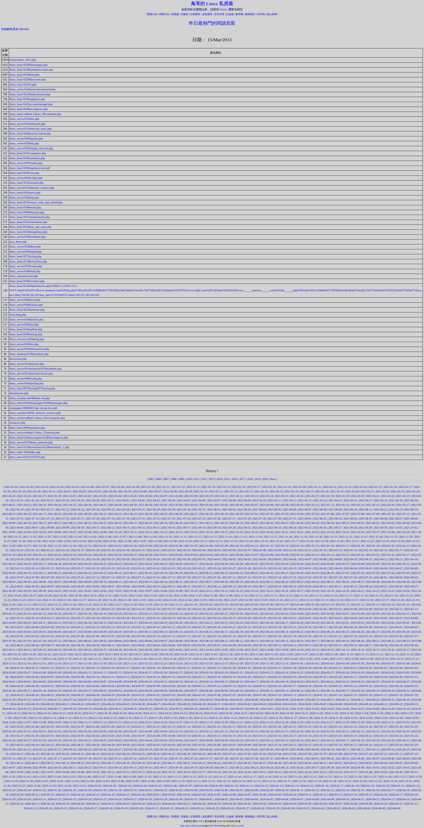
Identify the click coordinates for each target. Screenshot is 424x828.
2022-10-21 (357, 590)
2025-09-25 (281, 767)
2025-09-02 (350, 763)
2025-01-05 (47, 726)
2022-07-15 (137, 577)
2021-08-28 (296, 523)
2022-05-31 (289, 568)
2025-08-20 (153, 763)
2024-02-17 (175, 672)
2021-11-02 (44, 536)
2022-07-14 (122, 577)
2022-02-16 (380, 550)
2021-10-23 (311, 532)
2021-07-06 (327, 513)
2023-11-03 (240, 654)
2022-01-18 (357, 545)
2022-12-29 (145, 604)
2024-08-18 (16, 704)
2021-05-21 (47, 509)
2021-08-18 (145, 523)
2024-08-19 (31, 704)
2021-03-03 (99, 496)
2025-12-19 (314, 781)
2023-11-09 (331, 654)
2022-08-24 (311, 581)
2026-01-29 (99, 790)
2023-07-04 (62, 636)
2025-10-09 (77, 772)
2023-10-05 (221, 649)
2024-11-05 (376, 713)
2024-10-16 (74, 713)
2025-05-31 (175, 749)
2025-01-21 (289, 726)
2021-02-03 (94, 491)
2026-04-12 (372, 799)
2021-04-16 (350, 500)
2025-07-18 (69, 758)
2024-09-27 (205, 708)
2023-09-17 (365, 645)
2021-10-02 (410, 527)
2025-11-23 (340, 776)
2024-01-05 (357, 663)
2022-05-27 (229, 568)
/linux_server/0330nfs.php (24, 143)
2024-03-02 (387, 672)
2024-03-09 (77, 676)
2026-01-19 (367, 785)
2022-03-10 (296, 554)
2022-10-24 (402, 590)
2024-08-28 (168, 704)
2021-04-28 (114, 504)
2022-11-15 (315, 595)
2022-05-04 (296, 563)
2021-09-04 (402, 523)
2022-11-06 (180, 595)
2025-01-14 (183, 726)
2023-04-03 (335, 618)
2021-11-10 (165, 536)
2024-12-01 (350, 717)
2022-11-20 (391, 595)
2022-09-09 (138, 586)
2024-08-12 (342, 699)
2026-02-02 (160, 790)
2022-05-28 (244, 568)
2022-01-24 (31, 550)
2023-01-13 (372, 604)
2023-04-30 (327, 622)
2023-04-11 (39, 622)
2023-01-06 (266, 604)
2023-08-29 (77, 645)
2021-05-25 (107, 509)
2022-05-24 (183, 568)
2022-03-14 (357, 554)
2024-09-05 (289, 704)
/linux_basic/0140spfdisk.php (25, 329)
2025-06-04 (236, 749)
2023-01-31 (229, 609)
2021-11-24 (375, 536)
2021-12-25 (412, 541)
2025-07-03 (259, 753)
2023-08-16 (296, 640)
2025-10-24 (304, 772)
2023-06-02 (410, 627)
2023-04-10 (23, 622)
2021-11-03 (59, 536)
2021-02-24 (412, 491)
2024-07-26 (99, 699)
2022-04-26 (175, 563)
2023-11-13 (391, 654)
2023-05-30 (365, 627)
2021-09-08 (47, 527)
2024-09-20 (99, 708)
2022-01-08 (205, 545)
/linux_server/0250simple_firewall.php (31, 148)
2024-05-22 (365, 686)
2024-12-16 (160, 722)
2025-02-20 (327, 731)
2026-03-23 (69, 799)
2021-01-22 (329, 486)
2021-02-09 (185, 491)
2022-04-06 (289, 559)
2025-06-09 (312, 749)
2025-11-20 (294, 776)
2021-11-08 (134, 536)
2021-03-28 (62, 500)
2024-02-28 (342, 672)
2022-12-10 (275, 600)
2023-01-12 (357, 604)
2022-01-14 (296, 545)
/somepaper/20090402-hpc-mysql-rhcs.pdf (33, 408)
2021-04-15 (335, 500)
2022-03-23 (77, 559)
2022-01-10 (236, 545)
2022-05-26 (213, 568)
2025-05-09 (259, 744)
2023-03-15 (47, 618)
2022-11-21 (406, 595)
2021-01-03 (41, 486)
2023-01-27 (168, 609)
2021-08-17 (129, 523)
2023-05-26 (304, 627)
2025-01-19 (259, 726)
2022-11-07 (195, 595)
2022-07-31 (365, 577)
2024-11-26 (275, 717)
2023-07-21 (319, 636)
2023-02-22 (145, 613)
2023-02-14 (23, 613)
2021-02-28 (54, 496)
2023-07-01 (16, 636)
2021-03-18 (327, 496)
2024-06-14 (296, 690)
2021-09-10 (77, 527)
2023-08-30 (92, 645)
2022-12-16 (366, 600)
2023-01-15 (402, 604)
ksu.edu (240, 826)
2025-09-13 (99, 767)
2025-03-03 (77, 735)
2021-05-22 (62, 509)
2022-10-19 (327, 590)
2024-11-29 (320, 717)
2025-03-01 (47, 735)
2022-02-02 (168, 550)
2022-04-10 (350, 559)
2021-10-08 (84, 532)
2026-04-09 (327, 799)
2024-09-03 (259, 704)
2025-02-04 (84, 731)
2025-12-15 (253, 781)
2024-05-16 (274, 686)
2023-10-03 (190, 649)
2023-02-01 (244, 609)
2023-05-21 (228, 627)
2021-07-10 (387, 513)
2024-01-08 (402, 663)
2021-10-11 (130, 532)
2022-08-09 (84, 581)
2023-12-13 (8, 663)
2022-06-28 (296, 573)
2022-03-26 (122, 559)
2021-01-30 (33, 491)
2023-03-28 (244, 618)
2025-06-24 (122, 753)
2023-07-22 (335, 636)
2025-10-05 (16, 772)
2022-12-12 (306, 600)
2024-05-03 (77, 686)
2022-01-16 (327, 545)
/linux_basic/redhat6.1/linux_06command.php (35, 114)
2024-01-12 (46, 667)
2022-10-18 (311, 590)
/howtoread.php (18, 358)
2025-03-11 (198, 735)
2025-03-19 (319, 735)
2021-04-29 (130, 504)
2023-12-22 (145, 663)
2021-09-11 (92, 527)
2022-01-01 (99, 545)
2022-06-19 (160, 573)
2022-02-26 (114, 554)
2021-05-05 (221, 504)
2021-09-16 (168, 527)
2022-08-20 (251, 581)
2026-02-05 (205, 790)
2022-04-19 (69, 563)
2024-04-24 (357, 681)
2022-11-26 (64, 600)
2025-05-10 (274, 744)
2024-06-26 (62, 695)
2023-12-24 (175, 663)
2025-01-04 (31, 726)
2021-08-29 (311, 523)
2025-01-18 (244, 726)
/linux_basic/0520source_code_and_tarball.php (35, 202)
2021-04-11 (274, 500)
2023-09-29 (130, 649)
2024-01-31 (335, 667)
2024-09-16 (39, 708)
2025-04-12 (266, 740)
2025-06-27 (168, 753)
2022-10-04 (99, 590)
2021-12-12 (215, 541)
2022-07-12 (92, 577)
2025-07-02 (244, 753)
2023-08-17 (311, 640)
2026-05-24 (196, 808)
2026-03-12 (319, 794)
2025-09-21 (220, 767)
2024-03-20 (244, 676)
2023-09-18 (380, 645)
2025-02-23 (372, 731)
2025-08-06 (357, 758)
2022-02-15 (365, 550)
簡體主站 (164, 14)
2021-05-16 (387, 504)
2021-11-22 (345, 536)
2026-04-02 (221, 799)
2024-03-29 (380, 676)
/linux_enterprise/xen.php (23, 276)
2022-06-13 (69, 573)
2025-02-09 (160, 731)
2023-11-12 (376, 654)
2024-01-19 (153, 667)
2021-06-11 (365, 509)
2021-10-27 (372, 532)
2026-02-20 (16, 794)
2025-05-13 (319, 744)
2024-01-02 (311, 663)
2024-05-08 (153, 686)
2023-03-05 (312, 613)
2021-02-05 (124, 491)
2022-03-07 (251, 554)
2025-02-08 (145, 731)
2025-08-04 (327, 758)
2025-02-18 (296, 731)
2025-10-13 (137, 772)
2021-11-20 (315, 536)
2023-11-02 (225, 654)
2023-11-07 (301, 654)
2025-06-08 (296, 749)
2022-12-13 (321, 600)
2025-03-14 (244, 735)
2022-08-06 (39, 581)
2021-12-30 (69, 545)
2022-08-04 (8, 581)
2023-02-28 (236, 613)
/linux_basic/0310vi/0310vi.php (27, 457)
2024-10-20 (134, 713)
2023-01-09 (312, 604)
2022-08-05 (23, 581)
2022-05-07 (342, 563)
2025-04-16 (327, 740)
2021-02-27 (39, 496)
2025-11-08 (114, 776)
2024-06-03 (130, 690)
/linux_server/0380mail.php (24, 271)
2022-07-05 (402, 573)
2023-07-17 (259, 636)
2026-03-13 (335, 794)
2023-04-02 (319, 618)
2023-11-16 (19, 658)
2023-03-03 (281, 613)
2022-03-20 (31, 559)
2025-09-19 (190, 767)
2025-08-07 (372, 758)
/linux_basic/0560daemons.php (26, 212)
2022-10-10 (190, 590)
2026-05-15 (60, 808)
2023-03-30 (274, 618)
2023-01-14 (387, 604)
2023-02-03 (274, 609)
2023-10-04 (205, 649)
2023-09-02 (138, 645)
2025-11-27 (400, 776)
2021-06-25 (160, 513)
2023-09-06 (198, 645)
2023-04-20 (175, 622)
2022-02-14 (350, 550)
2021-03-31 (107, 500)
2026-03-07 (244, 794)
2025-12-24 (390, 781)
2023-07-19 (289, 636)
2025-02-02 (54, 731)
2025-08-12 (31, 763)
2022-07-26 (304, 577)
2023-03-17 (77, 618)
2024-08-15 (387, 699)
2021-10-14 (175, 532)
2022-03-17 (402, 554)
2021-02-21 (367, 491)
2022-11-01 (105, 595)
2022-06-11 (39, 573)
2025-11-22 (324, 776)
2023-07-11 (168, 636)
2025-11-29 (11, 781)
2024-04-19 (281, 681)
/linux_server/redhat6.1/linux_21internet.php (34, 432)
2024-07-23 (54, 699)
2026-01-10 (230, 785)
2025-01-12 (153, 726)
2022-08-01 (380, 577)
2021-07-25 (198, 518)
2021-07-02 (266, 513)
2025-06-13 (372, 749)
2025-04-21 (402, 740)
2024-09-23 (145, 708)
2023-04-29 (311, 622)
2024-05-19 (319, 686)
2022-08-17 (205, 581)
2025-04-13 (281, 740)
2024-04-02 (23, 681)
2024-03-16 (183, 676)
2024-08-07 (266, 699)
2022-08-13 (145, 581)
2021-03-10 (205, 496)
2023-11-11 (361, 654)
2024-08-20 (47, 704)
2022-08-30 (402, 581)
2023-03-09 (372, 613)
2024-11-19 (170, 717)
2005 (150, 479)
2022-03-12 (327, 554)
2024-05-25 (410, 686)
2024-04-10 (145, 681)
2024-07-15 (350, 695)
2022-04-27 (190, 563)
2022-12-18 (397, 600)
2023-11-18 (49, 658)
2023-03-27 (229, 618)
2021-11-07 (119, 536)
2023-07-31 (54, 640)
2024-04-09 (130, 681)
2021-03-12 (236, 496)
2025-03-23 (380, 735)
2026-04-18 (47, 803)
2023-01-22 (92, 609)
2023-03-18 (92, 618)
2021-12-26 (8, 545)
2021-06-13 (395, 509)
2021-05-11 (312, 504)
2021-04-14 (319, 500)
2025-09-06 (410, 763)
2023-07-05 (77, 636)
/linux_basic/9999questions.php (27, 427)
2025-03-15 (259, 735)
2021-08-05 (365, 518)
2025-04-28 (92, 744)
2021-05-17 (402, 504)
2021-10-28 (387, 532)
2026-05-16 (75, 808)
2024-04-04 (54, 681)
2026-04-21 (92, 803)
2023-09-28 (114, 649)
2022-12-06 (215, 600)
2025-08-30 (304, 763)
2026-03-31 (190, 799)
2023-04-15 (99, 622)
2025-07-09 (350, 753)
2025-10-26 (335, 772)
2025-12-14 (238, 781)
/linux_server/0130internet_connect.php (31, 187)
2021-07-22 (153, 518)
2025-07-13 (410, 753)
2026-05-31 (303, 808)
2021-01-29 (18, 491)
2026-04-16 (16, 803)
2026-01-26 (54, 790)
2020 (265, 479)
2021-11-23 (360, 536)
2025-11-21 (309, 776)
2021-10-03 (8, 532)
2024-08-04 (221, 699)
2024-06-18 (357, 690)
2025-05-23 (54, 749)
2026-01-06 (170, 785)
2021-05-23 (77, 509)
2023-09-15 (335, 645)
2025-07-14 (8, 758)
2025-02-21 (342, 731)
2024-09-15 (23, 708)
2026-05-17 (90, 808)
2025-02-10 (175, 731)
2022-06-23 (220, 573)
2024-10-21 (149, 713)
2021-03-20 (357, 496)
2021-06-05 (274, 509)
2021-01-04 (56, 486)
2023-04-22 (205, 622)
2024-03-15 (168, 676)
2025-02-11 (190, 731)
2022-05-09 (372, 563)
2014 (219, 479)
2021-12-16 (276, 541)
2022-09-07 (107, 586)
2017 (242, 479)
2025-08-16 (92, 763)
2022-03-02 (175, 554)
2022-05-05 (312, 563)
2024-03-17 (198, 676)
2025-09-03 (365, 763)
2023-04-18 (145, 622)
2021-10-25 (342, 532)
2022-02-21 (39, 554)
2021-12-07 (139, 541)
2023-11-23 (124, 658)
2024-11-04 (361, 713)
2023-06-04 (23, 631)
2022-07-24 (274, 577)
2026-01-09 (215, 785)
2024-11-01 (316, 713)
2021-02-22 (382, 491)
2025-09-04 (380, 763)
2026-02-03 (175, 790)
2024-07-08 (244, 695)
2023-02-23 (160, 613)
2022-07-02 (357, 573)
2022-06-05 (365, 568)
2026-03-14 (350, 794)
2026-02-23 (62, 794)
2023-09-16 (350, 645)
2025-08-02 (296, 758)
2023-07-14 (213, 636)
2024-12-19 (205, 722)
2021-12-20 (336, 541)
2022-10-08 (160, 590)
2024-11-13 (79, 717)
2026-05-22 (166, 808)
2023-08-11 (221, 640)
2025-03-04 (92, 735)
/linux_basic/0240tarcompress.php (28, 109)
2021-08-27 (281, 523)
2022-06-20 (175, 573)
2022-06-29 (311, 573)
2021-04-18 (380, 500)
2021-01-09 (132, 486)
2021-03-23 (402, 496)
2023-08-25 (16, 645)
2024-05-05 (107, 686)
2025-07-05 (289, 753)
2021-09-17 (183, 527)
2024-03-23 (289, 676)
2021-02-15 (276, 491)
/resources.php (17, 422)
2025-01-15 (198, 726)
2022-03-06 (236, 554)
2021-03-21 (372, 496)
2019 (257, 479)
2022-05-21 (138, 568)
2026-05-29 (272, 808)
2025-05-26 (99, 749)
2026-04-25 (153, 803)
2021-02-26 (23, 496)
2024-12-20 (220, 722)
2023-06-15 (190, 631)
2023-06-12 (145, 631)
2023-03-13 (16, 618)
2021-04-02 (138, 500)
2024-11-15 (109, 717)
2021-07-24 (183, 518)
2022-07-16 (153, 577)
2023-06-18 (236, 631)
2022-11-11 (255, 595)
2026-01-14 (291, 785)
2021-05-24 (92, 509)
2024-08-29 (183, 704)
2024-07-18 (395, 695)
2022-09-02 (31, 586)
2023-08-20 (357, 640)
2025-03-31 (84, 740)
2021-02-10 (200, 491)
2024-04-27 (402, 681)
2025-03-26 (8, 740)
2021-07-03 (281, 513)
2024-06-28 (92, 695)
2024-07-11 (289, 695)
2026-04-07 (296, 799)
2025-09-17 (160, 767)
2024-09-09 (350, 704)
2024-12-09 (54, 722)
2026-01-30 (114, 790)
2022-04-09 (335, 559)
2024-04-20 (296, 681)
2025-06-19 (47, 753)
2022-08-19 (236, 581)
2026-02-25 (92, 794)
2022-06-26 (266, 573)
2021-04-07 (213, 500)
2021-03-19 (342, 496)
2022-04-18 (54, 563)
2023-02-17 (69, 613)
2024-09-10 (365, 704)
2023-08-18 (327, 640)
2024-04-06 (84, 681)
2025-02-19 (311, 731)
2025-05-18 (395, 744)
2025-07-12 (395, 753)
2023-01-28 (183, 609)
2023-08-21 (372, 640)
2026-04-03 (236, 799)
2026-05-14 (45, 808)
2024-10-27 (240, 713)
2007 (166, 479)
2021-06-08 (319, 509)
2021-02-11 (215, 491)
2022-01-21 (402, 545)
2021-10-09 (99, 532)
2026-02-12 (311, 790)
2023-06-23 (311, 631)
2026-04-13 (387, 799)
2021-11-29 (33, 541)
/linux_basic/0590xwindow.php (27, 281)
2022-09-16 (244, 586)
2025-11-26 (385, 776)
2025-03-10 (183, 735)
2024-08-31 (213, 704)
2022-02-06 (229, 550)
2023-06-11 (130, 631)
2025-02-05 (99, 731)
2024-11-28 (305, 717)
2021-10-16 (205, 532)
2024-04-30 (31, 686)
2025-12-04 (86, 781)
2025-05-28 (130, 749)
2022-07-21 (228, 577)
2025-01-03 (16, 726)
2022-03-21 (47, 559)
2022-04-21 (99, 563)
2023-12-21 (130, 663)
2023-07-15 (228, 636)
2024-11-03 (346, 713)
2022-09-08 (122, 586)
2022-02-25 (99, 554)
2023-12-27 (220, 663)
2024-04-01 (8, 681)
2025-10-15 (168, 772)
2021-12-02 (64, 541)
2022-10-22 (372, 590)
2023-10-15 (372, 649)
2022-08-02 (395, 577)
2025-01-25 (350, 726)
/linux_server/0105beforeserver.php (29, 349)
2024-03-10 (92, 676)
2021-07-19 (107, 518)
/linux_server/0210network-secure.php (31, 373)
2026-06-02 (333, 808)
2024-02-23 (266, 672)
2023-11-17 (34, 658)
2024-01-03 (327, 663)
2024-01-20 (168, 667)
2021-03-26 (31, 500)
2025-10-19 (228, 772)
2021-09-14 (137, 527)
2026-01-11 (245, 785)
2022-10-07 (145, 590)
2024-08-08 (281, 699)
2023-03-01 (251, 613)
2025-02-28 (31, 735)
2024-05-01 (47, 686)
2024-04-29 (16, 686)
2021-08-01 (304, 518)
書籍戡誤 (250, 14)
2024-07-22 (39, 699)
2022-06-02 (319, 568)
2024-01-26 (259, 667)
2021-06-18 (54, 513)
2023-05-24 (274, 627)
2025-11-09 (129, 776)
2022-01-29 (107, 550)
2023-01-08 (296, 604)
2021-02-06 (139, 491)
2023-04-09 (8, 622)
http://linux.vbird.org (189, 826)
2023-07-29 (23, 640)
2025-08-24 (213, 763)
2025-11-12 (174, 776)
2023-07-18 (274, 636)
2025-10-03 (402, 767)
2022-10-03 (84, 590)
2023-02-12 (410, 609)
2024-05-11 (198, 686)
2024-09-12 (395, 704)
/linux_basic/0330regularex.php (27, 99)
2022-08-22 (281, 581)
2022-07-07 (16, 577)
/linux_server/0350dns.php (24, 118)
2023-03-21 (138, 618)
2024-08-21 (62, 704)
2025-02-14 (236, 731)
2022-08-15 (175, 581)
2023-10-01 (160, 649)
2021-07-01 (251, 513)
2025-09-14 (114, 767)
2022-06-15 (99, 573)
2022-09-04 (62, 586)
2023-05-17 (168, 627)
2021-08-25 (251, 523)
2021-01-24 (359, 486)
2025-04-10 (236, 740)
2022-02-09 (274, 550)
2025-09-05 (395, 763)
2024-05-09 (168, 686)
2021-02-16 (291, 491)
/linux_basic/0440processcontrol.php (30, 133)
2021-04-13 (304, 500)
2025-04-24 (31, 744)
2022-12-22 (39, 604)
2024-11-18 (155, 717)
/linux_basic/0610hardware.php (27, 309)
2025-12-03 (71, 781)
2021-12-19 (321, 541)
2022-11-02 (120, 595)
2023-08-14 (266, 640)
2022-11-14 (300, 595)
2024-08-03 (205, 699)
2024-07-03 (168, 695)
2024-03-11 (107, 676)
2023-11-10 (346, 654)
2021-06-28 (205, 513)
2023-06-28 (387, 631)
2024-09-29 (236, 708)
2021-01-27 (405, 486)
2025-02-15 (251, 731)
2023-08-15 (281, 640)
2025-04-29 (107, 744)
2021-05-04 (205, 504)
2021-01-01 (11, 486)
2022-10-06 (130, 590)
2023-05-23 (259, 627)
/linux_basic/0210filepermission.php (29, 94)
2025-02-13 (220, 731)
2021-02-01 (64, 491)
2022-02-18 (410, 550)
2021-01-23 (344, 486)
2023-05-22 (244, 627)
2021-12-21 (351, 541)
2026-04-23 (122, 803)
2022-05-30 (274, 568)
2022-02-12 (319, 550)
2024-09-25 (175, 708)
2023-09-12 (289, 645)
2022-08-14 (160, 581)
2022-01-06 (175, 545)
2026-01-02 (109, 785)
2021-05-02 (175, 504)
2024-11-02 (331, 713)
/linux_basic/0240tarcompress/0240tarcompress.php (38, 437)
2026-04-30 (229, 803)
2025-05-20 (8, 749)
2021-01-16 (238, 486)
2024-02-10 (69, 672)
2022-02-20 (23, 554)
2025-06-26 (153, 753)
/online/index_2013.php (22, 59)
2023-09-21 (8, 649)
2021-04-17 (365, 500)
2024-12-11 (84, 722)
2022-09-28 (8, 590)
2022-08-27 (357, 581)
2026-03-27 (130, 799)
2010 (189, 479)
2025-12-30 (64, 785)
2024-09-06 (304, 704)
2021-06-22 (114, 513)
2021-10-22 (296, 532)
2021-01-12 (177, 486)
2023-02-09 (365, 609)
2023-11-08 (316, 654)
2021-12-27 (23, 545)
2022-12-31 (175, 604)
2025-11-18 (264, 776)
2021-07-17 (77, 518)
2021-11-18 (285, 536)
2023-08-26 (31, 645)
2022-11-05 (165, 595)
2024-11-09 (19, 717)
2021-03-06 (145, 496)
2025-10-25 (319, 772)
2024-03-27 (350, 676)
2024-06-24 (31, 695)
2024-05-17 (289, 686)
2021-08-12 (54, 523)
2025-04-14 (296, 740)
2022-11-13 (285, 595)
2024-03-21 (259, 676)
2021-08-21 (190, 523)
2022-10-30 (74, 595)
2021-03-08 (175, 496)
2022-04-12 (380, 559)
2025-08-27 (259, 763)
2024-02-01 (350, 667)
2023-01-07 (281, 604)
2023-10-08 (266, 649)
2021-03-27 (47, 500)
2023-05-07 (16, 627)
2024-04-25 (372, 681)
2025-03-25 (410, 735)
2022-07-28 (319, 577)
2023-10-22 (59, 654)
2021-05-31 (198, 509)
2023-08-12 (236, 640)
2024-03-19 (228, 676)
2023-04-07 (395, 618)
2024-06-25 (47, 695)
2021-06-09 (335, 509)
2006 (158, 479)
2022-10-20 (342, 590)
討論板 (230, 14)
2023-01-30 (213, 609)
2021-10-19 (251, 532)
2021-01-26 (390, 486)
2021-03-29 (77, 500)
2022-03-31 (198, 559)
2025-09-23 (251, 767)
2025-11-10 (144, 776)
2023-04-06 (380, 618)
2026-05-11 (395, 803)
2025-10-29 (380, 772)
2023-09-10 (259, 645)
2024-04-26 (387, 681)
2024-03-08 (62, 676)
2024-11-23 (230, 717)
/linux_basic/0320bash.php (24, 74)
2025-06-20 (62, 753)
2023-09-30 (145, 649)
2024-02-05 (410, 667)
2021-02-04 (109, 491)
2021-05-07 (251, 504)
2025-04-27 (77, 744)
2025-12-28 (33, 785)
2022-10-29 (59, 595)
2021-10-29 (402, 532)
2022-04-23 (130, 563)
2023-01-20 (62, 609)
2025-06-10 (327, 749)
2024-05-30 (69, 690)
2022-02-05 (213, 550)
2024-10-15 (58, 713)
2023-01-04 (236, 604)
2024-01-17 (122, 667)
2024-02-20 (220, 672)
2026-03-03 (183, 794)
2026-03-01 (153, 794)
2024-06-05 (160, 690)
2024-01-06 (372, 663)
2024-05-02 (62, 686)
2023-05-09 (47, 627)
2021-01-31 (49, 491)
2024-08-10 (312, 699)
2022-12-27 (114, 604)
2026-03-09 (274, 794)
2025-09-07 (8, 767)
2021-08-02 (319, 518)
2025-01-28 (395, 726)
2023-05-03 (372, 622)
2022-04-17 (39, 563)
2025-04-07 (190, 740)
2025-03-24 (395, 735)
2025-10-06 (31, 772)
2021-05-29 (168, 509)
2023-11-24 (139, 658)
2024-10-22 (165, 713)
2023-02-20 (114, 613)
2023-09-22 (23, 649)
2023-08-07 (160, 640)
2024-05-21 (350, 686)
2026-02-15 (357, 790)
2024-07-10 (274, 695)
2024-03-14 (153, 676)
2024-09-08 (335, 704)
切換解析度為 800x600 (15, 29)
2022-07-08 (31, 577)
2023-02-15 (39, 613)
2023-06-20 (266, 631)
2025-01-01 (402, 722)
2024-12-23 (266, 722)
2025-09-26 (296, 767)
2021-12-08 (155, 541)
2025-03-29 (54, 740)
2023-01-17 (16, 609)
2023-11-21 (94, 658)
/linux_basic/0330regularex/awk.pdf (29, 168)
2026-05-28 (257, 808)
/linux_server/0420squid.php (25, 251)
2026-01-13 (276, 785)
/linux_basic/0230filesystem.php (27, 79)
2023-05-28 (335, 627)
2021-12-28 (39, 545)
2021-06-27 (190, 513)
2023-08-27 (47, 645)
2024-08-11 (327, 699)
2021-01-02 (26, 486)
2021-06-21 (99, 513)
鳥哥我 (261, 14)
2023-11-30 (230, 658)
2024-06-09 (221, 690)
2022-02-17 (395, 550)
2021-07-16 (62, 518)
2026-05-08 (350, 803)
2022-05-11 (403, 563)
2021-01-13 (193, 486)
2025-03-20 (335, 735)
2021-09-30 (380, 527)
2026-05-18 (105, 808)
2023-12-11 (396, 658)
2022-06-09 (8, 573)
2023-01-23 (107, 609)
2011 (196, 479)
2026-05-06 (319, 803)
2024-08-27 (153, 704)
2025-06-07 (281, 749)
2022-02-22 (54, 554)
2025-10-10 (92, 772)
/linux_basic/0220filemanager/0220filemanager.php (38, 403)
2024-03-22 (274, 676)
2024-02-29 (357, 672)
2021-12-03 (79, 541)
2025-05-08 (244, 744)
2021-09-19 (213, 527)
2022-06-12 (54, 573)
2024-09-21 (114, 708)
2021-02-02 (79, 491)
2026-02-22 (47, 794)
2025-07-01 (229, 753)
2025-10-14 (153, 772)
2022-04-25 (160, 563)
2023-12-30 (266, 663)
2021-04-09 (244, 500)
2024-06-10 (236, 690)
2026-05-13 (30, 808)
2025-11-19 (279, 776)
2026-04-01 (205, 799)
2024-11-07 (406, 713)
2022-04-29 (221, 563)
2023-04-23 (220, 622)
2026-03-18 (410, 794)
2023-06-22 (296, 631)
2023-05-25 (289, 627)
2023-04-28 (296, 622)
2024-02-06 (8, 672)
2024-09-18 (69, 708)
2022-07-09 (47, 577)
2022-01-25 (47, 550)
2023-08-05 (130, 640)
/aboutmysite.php (19, 393)
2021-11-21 (330, 536)
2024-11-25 (260, 717)
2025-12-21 (344, 781)
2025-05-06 (213, 744)
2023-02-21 (130, 613)
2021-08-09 (8, 523)
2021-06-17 (39, 513)
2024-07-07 (229, 695)
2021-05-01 (160, 504)
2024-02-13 (114, 672)
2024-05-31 (84, 690)
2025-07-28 (220, 758)
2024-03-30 (395, 676)
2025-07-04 (274, 753)
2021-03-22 (387, 496)
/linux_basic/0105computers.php (27, 153)
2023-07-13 (198, 636)
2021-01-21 (314, 486)
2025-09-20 (205, 767)
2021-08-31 (342, 523)
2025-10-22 (274, 772)
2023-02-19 (99, 613)
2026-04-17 (31, 803)
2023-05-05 (402, 622)
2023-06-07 (69, 631)
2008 (173, 479)
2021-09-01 (357, 523)
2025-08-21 (168, 763)
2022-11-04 (150, 595)
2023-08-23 (402, 640)
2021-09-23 (274, 527)
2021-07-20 (122, 518)
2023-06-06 (54, 631)
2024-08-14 (372, 699)
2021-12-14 (245, 541)
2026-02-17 (387, 790)
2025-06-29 (198, 753)
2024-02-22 (251, 672)
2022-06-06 (380, 568)
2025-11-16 (234, 776)
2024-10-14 (43, 713)
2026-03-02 (168, 794)
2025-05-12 (304, 744)
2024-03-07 (47, 676)
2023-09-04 (168, 645)
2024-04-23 (342, 681)
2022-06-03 (335, 568)
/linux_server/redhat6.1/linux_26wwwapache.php (37, 417)
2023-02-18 (84, 613)
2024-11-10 (34, 717)
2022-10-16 (281, 590)
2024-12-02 (366, 717)
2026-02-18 (402, 790)
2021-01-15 (223, 486)
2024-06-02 (114, 690)
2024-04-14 (205, 681)
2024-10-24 (195, 713)
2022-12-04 (184, 600)
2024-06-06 (175, 690)
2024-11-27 (290, 717)
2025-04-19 (372, 740)
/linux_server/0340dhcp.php (25, 246)
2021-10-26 (357, 532)
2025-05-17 (380, 744)
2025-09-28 (327, 767)
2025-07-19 (84, 758)
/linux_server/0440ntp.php (24, 197)
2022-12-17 (381, 600)
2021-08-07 (395, 518)
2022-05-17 (77, 568)
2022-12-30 (160, 604)
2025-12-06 (117, 781)
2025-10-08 (62, 772)
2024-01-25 (244, 667)
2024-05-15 (259, 686)
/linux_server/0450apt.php (24, 324)
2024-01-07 (387, 663)
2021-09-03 (387, 523)
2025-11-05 (69, 776)
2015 (227, 479)
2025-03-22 (365, 735)
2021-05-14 (357, 504)
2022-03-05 (221, 554)
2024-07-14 (335, 695)
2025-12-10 (177, 781)
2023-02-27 (221, 613)
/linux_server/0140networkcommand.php (32, 89)
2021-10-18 (236, 532)
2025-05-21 (23, 749)
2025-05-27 (114, 749)
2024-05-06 (122, 686)
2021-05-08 (266, 504)
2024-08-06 (251, 699)
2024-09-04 (274, 704)
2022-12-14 (336, 600)
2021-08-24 (236, 523)
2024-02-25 (296, 672)
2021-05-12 (327, 504)
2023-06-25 (342, 631)
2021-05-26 (122, 509)
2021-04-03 (153, 500)
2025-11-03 (38, 776)
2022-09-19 (289, 586)
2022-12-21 (23, 604)
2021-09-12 (107, 527)
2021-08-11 (39, 523)
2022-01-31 (138, 550)
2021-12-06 (124, 541)
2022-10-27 (29, 595)
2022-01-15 (311, 545)
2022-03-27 (138, 559)
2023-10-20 (28, 654)
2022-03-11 (312, 554)
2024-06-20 (387, 690)
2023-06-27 (372, 631)
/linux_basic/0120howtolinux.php (28, 261)
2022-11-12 (270, 595)
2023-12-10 (381, 658)
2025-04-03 (130, 740)
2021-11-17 (270, 536)
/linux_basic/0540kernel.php (25, 207)
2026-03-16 (380, 794)
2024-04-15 (220, 681)
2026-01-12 (261, 785)
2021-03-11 (221, 496)
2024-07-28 (130, 699)
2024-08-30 (198, 704)
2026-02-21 (31, 794)
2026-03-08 (259, 794)
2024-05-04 (92, 686)
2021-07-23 (168, 518)
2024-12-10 (69, 722)
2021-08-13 (69, 523)
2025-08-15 (77, 763)
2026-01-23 (8, 790)
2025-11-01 (8, 776)
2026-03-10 (289, 794)
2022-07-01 (342, 573)
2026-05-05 (304, 803)
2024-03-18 (213, 676)
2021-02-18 (321, 491)
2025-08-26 (244, 763)
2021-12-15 (261, 541)
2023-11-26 (169, 658)
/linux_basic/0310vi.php (22, 84)
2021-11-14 (225, 536)
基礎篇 (175, 14)
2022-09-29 (23, 590)
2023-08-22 (387, 640)
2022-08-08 (69, 581)
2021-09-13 (122, 527)
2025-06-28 (183, 753)
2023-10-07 (251, 649)
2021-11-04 (74, 536)
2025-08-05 (342, 758)
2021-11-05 (89, 536)
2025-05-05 (198, 744)
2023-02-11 (395, 609)
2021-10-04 (23, 532)
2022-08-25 (327, 581)
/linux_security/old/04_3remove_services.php (35, 412)
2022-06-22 (205, 573)
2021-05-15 (372, 504)
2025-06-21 (77, 753)
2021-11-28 (18, 541)
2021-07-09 (372, 513)
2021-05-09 (281, 504)
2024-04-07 (99, 681)
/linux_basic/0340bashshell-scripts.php (31, 69)
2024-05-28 (39, 690)
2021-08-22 (205, 523)
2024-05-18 (304, 686)
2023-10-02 (175, 649)
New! (273, 479)
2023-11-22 (109, 658)
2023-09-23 (39, 649)
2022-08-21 (266, 581)
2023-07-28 (8, 640)
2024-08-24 (107, 704)
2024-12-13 (114, 722)
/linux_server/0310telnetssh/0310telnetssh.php (35, 368)
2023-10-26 (119, 654)
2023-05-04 (387, 622)
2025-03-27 (23, 740)
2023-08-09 (190, 640)
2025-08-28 (274, 763)
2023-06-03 (8, 631)
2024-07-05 (198, 695)
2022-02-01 (153, 550)
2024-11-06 (391, 713)
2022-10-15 (266, 590)
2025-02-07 (130, 731)
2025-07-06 (304, 753)
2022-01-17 (342, 545)
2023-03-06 (327, 613)
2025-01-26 (365, 726)
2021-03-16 (296, 496)
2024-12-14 (129, 722)
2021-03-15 (281, 496)
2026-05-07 (335, 803)
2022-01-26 (62, 550)
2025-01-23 (319, 726)
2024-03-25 (319, 676)
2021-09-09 (62, 527)
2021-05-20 (31, 509)
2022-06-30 (327, 573)
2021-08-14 (84, 523)
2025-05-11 (289, 744)
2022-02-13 (335, 550)
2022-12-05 (200, 600)
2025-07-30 (251, 758)
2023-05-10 (62, 627)
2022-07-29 (335, 577)
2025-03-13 (228, 735)
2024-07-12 (304, 695)
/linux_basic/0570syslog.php (25, 256)
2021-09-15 (153, 527)
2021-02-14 (261, 491)
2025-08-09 (402, 758)
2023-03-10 (387, 613)
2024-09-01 (229, 704)
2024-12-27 (327, 722)
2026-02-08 (251, 790)
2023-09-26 (84, 649)
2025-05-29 (145, 749)
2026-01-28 (84, 790)
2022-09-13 (198, 586)
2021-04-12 (289, 500)
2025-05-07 (229, 744)
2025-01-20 (274, 726)
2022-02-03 (183, 550)
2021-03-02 (84, 496)
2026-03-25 (99, 799)
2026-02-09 (266, 790)
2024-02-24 (281, 672)
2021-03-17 (311, 496)
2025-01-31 (23, 731)
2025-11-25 (370, 776)
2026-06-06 (393, 808)
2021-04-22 (23, 504)
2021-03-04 (114, 496)
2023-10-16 (387, 649)
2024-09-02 (244, 704)
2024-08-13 (357, 699)
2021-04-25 (69, 504)
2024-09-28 (220, 708)
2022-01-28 (92, 550)
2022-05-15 (47, 568)
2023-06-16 (205, 631)
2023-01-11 (342, 604)
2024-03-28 (365, 676)
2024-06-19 (372, 690)
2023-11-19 (64, 658)
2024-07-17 (380, 695)
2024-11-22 (215, 717)
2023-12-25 (190, 663)
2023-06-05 (39, 631)
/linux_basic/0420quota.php (24, 192)
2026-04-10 (342, 799)
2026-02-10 (281, 790)
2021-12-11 (200, 541)
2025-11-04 (54, 776)
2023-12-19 (99, 663)
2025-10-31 (410, 772)
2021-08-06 (380, 518)
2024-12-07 (23, 722)
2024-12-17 (175, 722)
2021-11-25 (390, 536)
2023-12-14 (23, 663)
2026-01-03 (124, 785)
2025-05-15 (350, 744)
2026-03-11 (304, 794)
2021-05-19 (16, 509)
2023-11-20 (79, 658)
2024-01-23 (213, 667)
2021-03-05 (130, 496)
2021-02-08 (170, 491)
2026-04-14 (402, 799)
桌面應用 (207, 14)
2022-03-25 (107, 559)
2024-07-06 (213, 695)
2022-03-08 (266, 554)
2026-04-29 (213, 803)
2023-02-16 (54, 613)
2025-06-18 (31, 753)
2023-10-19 (13, 654)
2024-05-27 (23, 690)
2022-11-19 (376, 595)
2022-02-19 (8, 554)
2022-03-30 (183, 559)
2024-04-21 (311, 681)
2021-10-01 (395, 527)
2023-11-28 (200, 658)
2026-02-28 (138, 794)
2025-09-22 (236, 767)
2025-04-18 (357, 740)
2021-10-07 (69, 532)
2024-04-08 (114, 681)
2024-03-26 (335, 676)
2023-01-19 (47, 609)
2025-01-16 (213, 726)
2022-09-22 (335, 586)
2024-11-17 (140, 717)
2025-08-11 (16, 763)
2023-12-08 (351, 658)
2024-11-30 (335, 717)
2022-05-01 (251, 563)
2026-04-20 (77, 803)
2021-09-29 (365, 527)
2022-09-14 (213, 586)
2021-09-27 (335, 527)
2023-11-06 (286, 654)
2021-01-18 (268, 486)
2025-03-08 (153, 735)
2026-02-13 (327, 790)
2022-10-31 (90, 595)
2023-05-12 (92, 627)
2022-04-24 (145, 563)
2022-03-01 (160, 554)
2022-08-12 (129, 581)
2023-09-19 (395, 645)
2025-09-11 (69, 767)
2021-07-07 (342, 513)
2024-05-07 (138, 686)
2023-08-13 (251, 640)
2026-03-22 (54, 799)
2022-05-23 (168, 568)
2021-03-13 (251, 496)
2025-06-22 (92, 753)
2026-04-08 (312, 799)
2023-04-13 (69, 622)
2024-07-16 (365, 695)
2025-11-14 (204, 776)
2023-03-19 (107, 618)
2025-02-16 (266, 731)
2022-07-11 (77, 577)
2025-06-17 (16, 753)
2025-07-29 (236, 758)
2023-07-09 (138, 636)
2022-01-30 (122, 550)
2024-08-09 (296, 699)
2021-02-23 (397, 491)
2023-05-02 (357, 622)
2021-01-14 (208, 486)
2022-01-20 (387, 545)
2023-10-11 (312, 649)
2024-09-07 (319, 704)
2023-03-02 (266, 613)
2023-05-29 (350, 627)
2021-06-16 (23, 513)
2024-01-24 (228, 667)
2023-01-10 (327, 604)
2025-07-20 (99, 758)
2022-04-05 (274, 559)
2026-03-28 (145, 799)
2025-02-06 (114, 731)
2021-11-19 (300, 536)
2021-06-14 (410, 509)
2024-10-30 (286, 713)
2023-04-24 (236, 622)
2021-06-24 (145, 513)
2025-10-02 (387, 767)
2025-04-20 (387, 740)
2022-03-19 (16, 559)
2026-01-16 (321, 785)
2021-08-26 (266, 523)
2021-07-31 (289, 518)
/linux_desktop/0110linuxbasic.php (29, 354)
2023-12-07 (336, 658)
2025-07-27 (205, 758)
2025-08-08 (387, 758)
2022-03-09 (281, 554)
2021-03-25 (16, 500)
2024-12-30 (372, 722)
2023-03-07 (342, 613)
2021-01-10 (147, 486)
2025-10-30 (395, 772)
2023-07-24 (365, 636)
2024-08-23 (92, 704)
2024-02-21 (236, 672)
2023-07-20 (304, 636)
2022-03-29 (168, 559)
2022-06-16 (114, 573)
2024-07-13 (319, 695)
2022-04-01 (213, 559)
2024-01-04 (342, 663)
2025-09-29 (342, 767)
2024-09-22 (130, 708)
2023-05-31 (380, 627)
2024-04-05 (69, 681)
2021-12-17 (291, 541)
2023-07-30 (39, 640)
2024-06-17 (342, 690)
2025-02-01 (39, 731)
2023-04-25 (251, 622)
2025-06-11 (342, 749)
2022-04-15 (8, 563)
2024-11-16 (124, 717)
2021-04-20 (410, 500)
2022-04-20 (84, 563)
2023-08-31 (107, 645)
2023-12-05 (305, 658)
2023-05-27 (319, 627)
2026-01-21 (397, 785)
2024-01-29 (304, 667)
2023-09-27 (99, 649)
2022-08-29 (387, 581)
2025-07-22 (130, 758)
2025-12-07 (132, 781)
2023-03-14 (31, 618)
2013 (211, 479)
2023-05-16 (153, 627)
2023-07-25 (380, 636)
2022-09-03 (47, 586)
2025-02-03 (69, 731)
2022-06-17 (129, 573)
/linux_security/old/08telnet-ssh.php (29, 398)
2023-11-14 (406, 654)
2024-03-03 (402, 672)
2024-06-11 (251, 690)
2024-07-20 (8, 699)
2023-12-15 (39, 663)
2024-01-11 (31, 667)
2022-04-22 (114, 563)
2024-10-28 (255, 713)
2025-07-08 (335, 753)
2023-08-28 (62, 645)
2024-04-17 (251, 681)
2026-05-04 (289, 803)
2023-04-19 (160, 622)
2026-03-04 (198, 794)
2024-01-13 (62, 667)
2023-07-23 (350, 636)
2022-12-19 (412, 600)
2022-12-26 (99, 604)
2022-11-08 (210, 595)
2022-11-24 (33, 600)
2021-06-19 (69, 513)
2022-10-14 (251, 590)
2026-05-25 (212, 808)
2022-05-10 (387, 563)
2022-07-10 (62, 577)
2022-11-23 (18, 600)
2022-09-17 (259, 586)
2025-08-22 (183, 763)
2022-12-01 (139, 600)
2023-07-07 (107, 636)
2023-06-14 (175, 631)
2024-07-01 (138, 695)
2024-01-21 (183, 667)
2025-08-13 (46, 763)
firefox (223, 9)
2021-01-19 (284, 486)
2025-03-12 (213, 735)
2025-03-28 (39, 740)
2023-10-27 (135, 654)
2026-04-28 (198, 803)
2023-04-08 (410, 618)
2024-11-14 (94, 717)
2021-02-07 (155, 491)
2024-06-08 (205, 690)
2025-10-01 (372, 767)
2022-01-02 (114, 545)
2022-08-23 (296, 581)
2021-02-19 (336, 491)
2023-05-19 (198, 627)
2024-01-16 (107, 667)
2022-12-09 (260, 600)
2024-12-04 (396, 717)
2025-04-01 (99, 740)
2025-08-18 (122, 763)
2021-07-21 (138, 518)
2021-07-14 (31, 518)
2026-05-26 (227, 808)
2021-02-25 (8, 496)
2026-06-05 (378, 808)
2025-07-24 (160, 758)
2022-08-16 (190, 581)
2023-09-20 (410, 645)
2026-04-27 (183, 803)
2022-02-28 (145, 554)
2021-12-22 (367, 541)
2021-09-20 (228, 527)
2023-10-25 (104, 654)
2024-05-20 (335, 686)
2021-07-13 (16, 518)
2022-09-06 (92, 586)
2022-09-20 (304, 586)
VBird (216, 826)
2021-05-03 (190, 504)
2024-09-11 (380, 704)
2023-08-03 (99, 640)
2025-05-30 (160, 749)
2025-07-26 (190, 758)
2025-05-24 (69, 749)
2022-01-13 (281, 545)
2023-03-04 (296, 613)
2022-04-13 (395, 559)
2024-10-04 (311, 708)
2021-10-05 (39, 532)
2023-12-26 (205, 663)
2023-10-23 (74, 654)
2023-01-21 (77, 609)
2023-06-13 (160, 631)
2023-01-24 (122, 609)
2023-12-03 (275, 658)
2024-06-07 (190, 690)
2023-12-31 (281, 663)
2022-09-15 (228, 586)
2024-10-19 (119, 713)
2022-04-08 (319, 559)
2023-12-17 (69, 663)
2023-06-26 (357, 631)
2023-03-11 (403, 613)
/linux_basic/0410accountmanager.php (31, 104)
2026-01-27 (69, 790)
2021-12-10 (185, 541)
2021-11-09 (149, 536)
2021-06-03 (244, 509)
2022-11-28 (94, 600)
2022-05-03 (281, 563)
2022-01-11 (251, 545)
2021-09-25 (304, 527)
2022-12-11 (291, 600)
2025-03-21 (350, 735)
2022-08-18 (220, 581)
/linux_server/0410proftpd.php (26, 383)
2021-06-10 (350, 509)
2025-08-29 (289, 763)
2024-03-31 (410, 676)
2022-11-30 (124, 600)
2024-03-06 (31, 676)
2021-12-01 (48, 541)
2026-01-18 (351, 785)
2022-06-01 (304, 568)
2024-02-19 (205, 672)
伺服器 (184, 14)
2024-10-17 (89, 713)
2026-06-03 (348, 808)
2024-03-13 (137, 676)
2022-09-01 (16, 586)
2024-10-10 (402, 708)
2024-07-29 (145, 699)
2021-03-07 (160, 496)
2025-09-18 (175, 767)
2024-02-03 (380, 667)
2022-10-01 (54, 590)
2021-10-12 (145, 532)
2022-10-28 (44, 595)
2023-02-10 (380, 609)
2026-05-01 (244, 803)
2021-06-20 (84, 513)
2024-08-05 (236, 699)
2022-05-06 (327, 563)
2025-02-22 (357, 731)
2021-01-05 (71, 486)
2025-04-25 (47, 744)
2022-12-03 (169, 600)
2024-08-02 (190, 699)
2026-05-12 (410, 803)
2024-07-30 (160, 699)
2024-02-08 (39, 672)
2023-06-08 (84, 631)
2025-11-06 (84, 776)
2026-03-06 (229, 794)
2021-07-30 (274, 518)
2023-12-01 (245, 658)
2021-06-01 (213, 509)
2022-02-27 (130, 554)
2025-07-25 (175, 758)
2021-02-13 (245, 491)
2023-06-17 (220, 631)
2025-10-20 (244, 772)
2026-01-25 (39, 790)
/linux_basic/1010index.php (24, 452)
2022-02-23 (69, 554)
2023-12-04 (290, 658)
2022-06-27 (281, 573)
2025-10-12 (122, 772)
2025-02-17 (281, 731)
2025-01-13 (168, 726)
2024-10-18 (104, 713)
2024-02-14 (129, 672)
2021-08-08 (410, 518)
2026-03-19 (8, 799)
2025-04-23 (16, 744)
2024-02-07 (23, 672)
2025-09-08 (23, 767)
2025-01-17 (228, 726)
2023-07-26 (395, 636)
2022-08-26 (342, 581)
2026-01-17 (336, 785)
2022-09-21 (319, 586)
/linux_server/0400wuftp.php (25, 378)
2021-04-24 (54, 504)
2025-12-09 (162, 781)
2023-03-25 (198, 618)
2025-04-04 (145, 740)
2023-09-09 (244, 645)
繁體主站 (152, 14)
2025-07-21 (114, 758)
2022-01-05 (160, 545)
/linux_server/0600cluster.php (26, 304)
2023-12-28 (236, 663)
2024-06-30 (122, 695)
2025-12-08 (147, 781)
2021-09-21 (244, 527)
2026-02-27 (122, 794)
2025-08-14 (62, 763)
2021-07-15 (47, 518)
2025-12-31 (79, 785)
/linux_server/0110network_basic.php (30, 128)
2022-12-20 (8, 604)
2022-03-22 (62, 559)
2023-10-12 (327, 649)
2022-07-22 (244, 577)
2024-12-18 (190, 722)
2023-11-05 (271, 654)
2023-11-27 (185, 658)
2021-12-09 (170, 541)
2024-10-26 (225, 713)
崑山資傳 (272, 14)
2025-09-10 (54, 767)
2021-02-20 (351, 491)
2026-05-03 (274, 803)
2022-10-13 (236, 590)
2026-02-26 (107, 794)
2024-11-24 (245, 717)
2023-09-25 (69, 649)
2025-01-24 (335, 726)
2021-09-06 (16, 527)
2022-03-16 (387, 554)
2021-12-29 (54, 545)
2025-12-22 (359, 781)
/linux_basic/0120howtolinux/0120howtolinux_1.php (39, 447)
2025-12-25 (405, 781)
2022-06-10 (23, 573)
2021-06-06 (289, 509)
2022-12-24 (69, 604)
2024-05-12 (213, 686)
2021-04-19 (395, 500)
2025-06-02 (205, 749)
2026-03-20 (23, 799)
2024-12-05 (411, 717)
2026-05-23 (181, 808)
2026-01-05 (155, 785)
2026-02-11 (296, 790)
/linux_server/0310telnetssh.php (27, 123)
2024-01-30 (319, 667)
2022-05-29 (259, 568)
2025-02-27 (16, 735)
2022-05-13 (16, 568)
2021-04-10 (259, 500)
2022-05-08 (357, 563)
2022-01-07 (190, 545)
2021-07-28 (244, 518)
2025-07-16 (39, 758)
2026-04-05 (266, 799)
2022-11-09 (225, 595)
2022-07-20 (213, 577)
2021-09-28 (350, 527)
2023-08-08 (175, 640)
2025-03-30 (69, 740)
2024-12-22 (251, 722)
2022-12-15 (351, 600)
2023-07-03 (47, 636)
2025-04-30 (122, 744)
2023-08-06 (145, 640)
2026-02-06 (221, 790)
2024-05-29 (54, 690)
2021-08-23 (220, 523)
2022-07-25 (289, 577)
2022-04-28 (205, 563)
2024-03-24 (304, 676)
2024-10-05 (327, 708)
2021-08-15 (99, 523)
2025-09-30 (357, 767)
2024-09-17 (54, 708)
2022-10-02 (69, 590)
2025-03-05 (107, 735)
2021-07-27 (229, 518)
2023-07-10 (153, 636)
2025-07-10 (365, 753)
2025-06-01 (190, 749)
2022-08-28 (372, 581)
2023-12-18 (84, 663)
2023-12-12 (411, 658)
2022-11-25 (49, 600)
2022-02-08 (259, 550)
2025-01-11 (138, 726)
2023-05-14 (122, 627)
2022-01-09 (221, 545)
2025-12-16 (268, 781)
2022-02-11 (304, 550)
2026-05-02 (259, 803)
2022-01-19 (372, 545)
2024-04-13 (190, 681)
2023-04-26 (266, 622)
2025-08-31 (319, 763)
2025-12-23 (374, 781)
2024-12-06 (8, 722)
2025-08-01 (281, 758)
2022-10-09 (175, 590)
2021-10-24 (327, 532)
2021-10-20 (266, 532)
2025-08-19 (137, 763)
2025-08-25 (228, 763)
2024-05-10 (183, 686)
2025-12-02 (56, 781)
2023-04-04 (350, 618)
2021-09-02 (372, 523)
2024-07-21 (23, 699)
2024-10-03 (296, 708)
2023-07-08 (122, 636)
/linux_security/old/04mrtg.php (26, 339)
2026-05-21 (151, 808)
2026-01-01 (94, 785)
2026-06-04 (363, 808)
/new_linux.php (18, 241)
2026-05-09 (365, 803)
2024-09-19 (84, 708)
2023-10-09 (281, 649)
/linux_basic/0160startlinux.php (27, 158)
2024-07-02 (153, 695)
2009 (181, 479)
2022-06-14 (84, 573)
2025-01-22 (304, 726)
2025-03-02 (62, 735)
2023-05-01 (342, 622)
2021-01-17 (253, 486)
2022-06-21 (190, 573)
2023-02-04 (289, 609)
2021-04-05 (183, 500)
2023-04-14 (84, 622)
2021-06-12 (380, 509)
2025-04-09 (221, 740)
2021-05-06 (236, 504)
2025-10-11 (107, 772)
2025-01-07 (77, 726)
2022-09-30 (39, 590)
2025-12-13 (223, 781)
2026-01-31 (130, 790)
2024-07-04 (183, 695)
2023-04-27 (281, 622)
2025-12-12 (208, 781)
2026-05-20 (136, 808)
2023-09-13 (304, 645)
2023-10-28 (150, 654)
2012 (204, 479)
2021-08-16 (114, 523)
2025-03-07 (138, 735)
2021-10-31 (14, 536)
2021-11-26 (405, 536)
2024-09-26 (190, 708)
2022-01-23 (16, 550)
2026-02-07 (236, 790)
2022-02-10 (289, 550)
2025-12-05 (102, 781)
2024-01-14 (77, 667)
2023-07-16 (244, 636)
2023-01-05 (251, 604)
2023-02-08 (350, 609)
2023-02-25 (190, 613)
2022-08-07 (54, 581)
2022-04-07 (304, 559)
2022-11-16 (330, 595)
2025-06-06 (266, 749)
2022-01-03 (130, 545)
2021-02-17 (306, 491)
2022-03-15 (372, 554)
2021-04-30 (145, 504)
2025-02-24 (387, 731)
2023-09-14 (319, 645)
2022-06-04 (350, 568)
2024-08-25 (122, 704)
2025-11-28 (415, 776)
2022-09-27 (410, 586)
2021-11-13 (210, 536)
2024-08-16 (402, 699)
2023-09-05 (183, 645)
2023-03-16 (62, 618)
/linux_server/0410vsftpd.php (25, 177)
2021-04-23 (39, 504)
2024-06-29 (107, 695)
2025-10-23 (289, 772)
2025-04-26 (62, 744)
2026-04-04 (251, 799)
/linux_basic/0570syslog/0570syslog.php (32, 388)
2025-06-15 (402, 749)
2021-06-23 (130, 513)
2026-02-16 (372, 790)
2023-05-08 (31, 627)
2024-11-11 (49, 717)
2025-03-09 (168, 735)
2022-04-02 (229, 559)
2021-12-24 (397, 541)
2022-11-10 (240, 595)
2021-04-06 (198, 500)
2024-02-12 (99, 672)
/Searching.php (17, 314)
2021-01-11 (162, 486)
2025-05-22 (39, 749)
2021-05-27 (138, 509)
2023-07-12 (183, 636)
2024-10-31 (301, 713)
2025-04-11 (251, 740)
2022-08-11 (114, 581)
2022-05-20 (122, 568)
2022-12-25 (84, 604)
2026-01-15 (306, 785)
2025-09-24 (266, 767)
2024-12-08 (39, 722)
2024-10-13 (28, 713)
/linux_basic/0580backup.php (25, 334)
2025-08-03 (311, 758)
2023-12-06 (320, 658)
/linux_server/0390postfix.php (26, 319)
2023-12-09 (366, 658)
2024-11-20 (185, 717)
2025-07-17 (54, 758)
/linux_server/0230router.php (25, 266)
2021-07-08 (357, 513)
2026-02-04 (190, 790)
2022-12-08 (245, 600)
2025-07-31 (266, 758)
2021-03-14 (266, 496)
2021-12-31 (84, 545)
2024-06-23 (16, 695)
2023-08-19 (342, 640)
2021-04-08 (229, 500)
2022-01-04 (145, 545)
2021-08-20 (175, 523)
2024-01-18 (137, 667)
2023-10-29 (165, 654)
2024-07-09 (259, 695)
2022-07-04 (387, 573)
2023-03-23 (168, 618)
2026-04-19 (62, 803)
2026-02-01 (145, 790)
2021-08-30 (327, 523)
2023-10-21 (44, 654)
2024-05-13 (228, 686)
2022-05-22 (153, 568)
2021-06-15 (8, 513)
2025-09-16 (145, 767)
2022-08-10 (99, 581)
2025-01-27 (380, 726)
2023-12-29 (251, 663)
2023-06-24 (327, 631)
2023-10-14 (357, 649)
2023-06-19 (251, 631)
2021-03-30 (92, 500)
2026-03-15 (365, 794)
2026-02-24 (77, 794)
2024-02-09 (54, 672)
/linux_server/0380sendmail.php (27, 236)
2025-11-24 (355, 776)
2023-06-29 (402, 631)
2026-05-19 (121, 808)
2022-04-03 (244, 559)
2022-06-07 (395, 568)
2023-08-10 (205, 640)
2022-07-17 (168, 577)
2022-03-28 (153, 559)
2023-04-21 (190, 622)
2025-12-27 (18, 785)
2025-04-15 (311, 740)
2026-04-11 (357, 799)
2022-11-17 (345, 595)
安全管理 (219, 14)
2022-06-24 (236, 573)
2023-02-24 (175, 613)
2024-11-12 (64, 717)
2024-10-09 (387, 708)
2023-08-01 (69, 640)
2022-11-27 (79, 600)
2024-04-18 (266, 681)
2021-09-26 (319, 527)
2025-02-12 (205, 731)
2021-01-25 (375, 486)
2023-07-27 (410, 636)
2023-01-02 (205, 604)
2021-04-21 (8, 504)
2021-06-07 (304, 509)
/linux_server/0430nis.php (24, 344)
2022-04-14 (410, 559)
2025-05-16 (365, 744)
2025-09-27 (311, 767)
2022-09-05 (77, 586)
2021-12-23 (382, 541)
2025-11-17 (249, 776)
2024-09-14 (8, 708)
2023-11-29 (215, 658)
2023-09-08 (229, 645)
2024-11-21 (200, 717)
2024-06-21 (402, 690)
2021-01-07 (102, 486)
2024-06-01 (99, 690)
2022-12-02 (154, 600)
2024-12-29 (357, 722)
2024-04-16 (236, 681)
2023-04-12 (54, 622)
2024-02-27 (327, 672)
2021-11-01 (29, 536)
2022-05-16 (62, 568)
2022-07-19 (198, 577)
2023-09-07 (213, 645)
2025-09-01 (335, 763)
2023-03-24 (183, 618)
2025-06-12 (357, 749)
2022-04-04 (259, 559)
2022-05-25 (198, 568)
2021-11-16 (255, 536)
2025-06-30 (213, 753)
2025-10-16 (183, 772)
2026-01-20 (382, 785)
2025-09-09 (39, 767)
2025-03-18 (304, 735)
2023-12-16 (54, 663)
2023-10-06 (236, 649)
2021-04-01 (122, 500)
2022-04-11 (365, 559)
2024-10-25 (210, 713)
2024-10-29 (271, 713)
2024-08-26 (138, 704)
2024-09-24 (160, 708)
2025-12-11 (193, 781)
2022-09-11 (168, 586)
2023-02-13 (8, 613)
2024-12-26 (311, 722)
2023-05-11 (77, 627)
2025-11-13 (189, 776)
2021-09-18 (198, 527)
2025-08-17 (107, 763)
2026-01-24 (23, 790)
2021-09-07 (31, 527)
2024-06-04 (145, 690)
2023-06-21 (281, 631)
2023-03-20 (122, 618)
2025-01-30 (8, 731)
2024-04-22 (327, 681)
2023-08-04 (114, 640)
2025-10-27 (350, 772)
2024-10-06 (342, 708)
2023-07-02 (31, 636)
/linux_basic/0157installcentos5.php (29, 217)
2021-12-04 (94, 541)
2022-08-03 (410, 577)
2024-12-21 (236, 722)
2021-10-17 (220, 532)
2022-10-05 (114, 590)
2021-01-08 (117, 486)
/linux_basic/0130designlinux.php (28, 231)
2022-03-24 (92, 559)
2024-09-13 (410, 704)
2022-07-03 (372, 573)
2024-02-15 (145, 672)
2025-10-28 (365, 772)
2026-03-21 (39, 799)
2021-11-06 (104, 536)
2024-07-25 (84, 699)
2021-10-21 (281, 532)
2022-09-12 (183, 586)
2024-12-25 (296, 722)
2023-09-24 (54, 649)
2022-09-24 (365, 586)
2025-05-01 (138, 744)
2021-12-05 (109, 541)
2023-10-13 (342, 649)
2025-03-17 (289, 735)
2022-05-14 (31, 568)
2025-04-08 (205, 740)
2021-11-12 (195, 536)
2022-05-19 (107, 568)
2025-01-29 (410, 726)
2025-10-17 (198, 772)
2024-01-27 (274, 667)
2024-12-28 (342, 722)
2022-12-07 (230, 600)
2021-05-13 (342, 504)
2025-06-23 (107, 753)
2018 (249, 479)
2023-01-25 (138, 609)
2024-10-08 (372, 708)
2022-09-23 (350, 586)
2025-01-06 (62, 726)
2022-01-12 (266, 545)
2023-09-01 (122, 645)
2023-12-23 (160, 663)
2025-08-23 (198, 763)
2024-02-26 (311, 672)
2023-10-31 (195, 654)
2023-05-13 (107, 627)
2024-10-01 (266, 708)
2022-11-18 (361, 595)
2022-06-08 (410, 568)
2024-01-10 (16, 667)
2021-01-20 (299, 486)
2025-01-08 (92, 726)
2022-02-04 (198, 550)
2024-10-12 (13, 713)
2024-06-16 (327, 690)
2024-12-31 (387, 722)
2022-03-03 (190, 554)
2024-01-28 (289, 667)
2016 (234, 479)
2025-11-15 (219, 776)
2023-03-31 (289, 618)
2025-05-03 (168, 744)
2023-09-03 (153, 645)
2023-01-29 (198, 609)
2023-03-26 (213, 618)
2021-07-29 (259, 518)
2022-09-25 (380, 586)
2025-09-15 (129, 767)
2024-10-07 (357, 708)
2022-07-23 (259, 577)
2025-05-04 (183, 744)
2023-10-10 (296, 649)
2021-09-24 (289, 527)
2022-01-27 (77, 550)
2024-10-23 (180, 713)
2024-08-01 (175, 699)
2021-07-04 (296, 513)
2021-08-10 (23, 523)
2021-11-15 (240, 536)
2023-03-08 (357, 613)
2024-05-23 (380, 686)
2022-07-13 (107, 577)
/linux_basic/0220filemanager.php (28, 64)
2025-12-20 (329, 781)
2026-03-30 (175, 799)
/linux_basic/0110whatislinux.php (28, 222)
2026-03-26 (114, 799)
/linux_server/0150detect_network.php (31, 442)
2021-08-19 (160, 523)
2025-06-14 (387, 749)
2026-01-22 (412, 785)
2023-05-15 (137, 627)
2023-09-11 (274, 645)
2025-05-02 (153, 744)
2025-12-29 (49, 785)
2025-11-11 (159, 776)
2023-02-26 (205, 613)
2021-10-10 (114, 532)
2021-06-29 (221, 513)
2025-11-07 (99, 776)
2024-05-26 (8, 690)
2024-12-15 (145, 722)
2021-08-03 (335, 518)
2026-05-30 (287, 808)
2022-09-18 (274, 586)
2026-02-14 (342, 790)
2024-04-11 (160, 681)
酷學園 (239, 14)
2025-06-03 (221, 749)
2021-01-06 (87, 486)
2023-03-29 (259, 618)
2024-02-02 (365, 667)
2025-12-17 (283, 781)
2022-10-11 (205, 590)
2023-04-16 (114, 622)
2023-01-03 (221, 604)
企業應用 (195, 14)
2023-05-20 (213, 627)
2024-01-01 (296, 663)
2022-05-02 (266, 563)
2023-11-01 (210, 654)
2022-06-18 (145, 573)
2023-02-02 (259, 609)
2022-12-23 (54, 604)
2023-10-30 (180, 654)
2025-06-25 (138, 753)
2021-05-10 (296, 504)
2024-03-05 (16, 676)
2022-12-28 (130, 604)
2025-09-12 (84, 767)
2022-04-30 (236, 563)
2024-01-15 (92, 667)
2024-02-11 (84, 672)
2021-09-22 (259, 527)
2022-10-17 (296, 590)
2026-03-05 (213, 794)
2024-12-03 (381, 717)
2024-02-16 (160, 672)
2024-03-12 (122, 676)
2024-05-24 (395, 686)
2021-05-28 (153, 509)
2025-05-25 (84, 749)
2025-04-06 (175, 740)
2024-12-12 (99, 722)
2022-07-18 (183, 577)
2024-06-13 (281, 690)
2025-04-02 (114, 740)
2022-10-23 (387, 590)
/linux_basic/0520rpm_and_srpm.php (30, 226)
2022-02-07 (244, 550)
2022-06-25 (251, 573)
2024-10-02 (281, 708)
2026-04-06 (281, 799)
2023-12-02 (260, 658)
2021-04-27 (99, 504)
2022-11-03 (135, 595)
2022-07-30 (350, 577)
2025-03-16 (274, 735)
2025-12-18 (299, 781)
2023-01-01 (190, 604)
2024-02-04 (395, 667)
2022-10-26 (14, 595)
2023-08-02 (84, 640)
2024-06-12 (266, 690)
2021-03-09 (190, 496)
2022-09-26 (395, 586)
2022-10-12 (220, 590)
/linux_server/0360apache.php (26, 138)
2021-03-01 (69, 496)
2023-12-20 (114, 663)
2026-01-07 (185, 785)
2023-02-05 (304, 609)
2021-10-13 (160, 532)
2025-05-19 (410, 744)
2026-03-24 (84, 799)
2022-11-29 (109, 600)
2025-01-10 (122, 726)
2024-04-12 (175, 681)
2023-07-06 (92, 636)
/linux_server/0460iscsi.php (24, 299)
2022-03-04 (205, 554)
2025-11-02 (23, 776)
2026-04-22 (107, 803)
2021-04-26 (84, 504)
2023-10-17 (402, 649)
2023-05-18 (183, 627)
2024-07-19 (410, 695)
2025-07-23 (145, 758)
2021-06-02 (229, 509)
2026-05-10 (380, 803)
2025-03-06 (122, 735)
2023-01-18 (31, 609)
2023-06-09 (99, 631)
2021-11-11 (180, 536)
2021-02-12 (230, 491)
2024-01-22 (198, 667)
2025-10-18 (213, 772)
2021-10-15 (190, 532)
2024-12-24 (281, 722)
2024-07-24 (69, 699)
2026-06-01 (318, 808)
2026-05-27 (242, 808)
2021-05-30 (183, 509)
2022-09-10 (153, 586)
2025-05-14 (335, 744)
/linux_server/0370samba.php (26, 163)
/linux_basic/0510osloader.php (26, 182)
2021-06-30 (236, 513)
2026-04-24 (138, 803)
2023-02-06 (319, 609)
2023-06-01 (395, 627)
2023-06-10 (114, 631)
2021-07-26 (213, 518)
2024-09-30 (251, 708)
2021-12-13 (230, 541)
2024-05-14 (244, 686)
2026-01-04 (139, 785)
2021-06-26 (175, 513)
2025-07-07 (319, 753)
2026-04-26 (168, 803)
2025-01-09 (107, 726)
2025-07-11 (380, 753)
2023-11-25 (154, 658)
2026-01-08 (200, 785)
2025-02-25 (402, 731)
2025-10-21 (259, 772)
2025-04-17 (342, 740)
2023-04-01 (304, 618)
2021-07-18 (92, 518)
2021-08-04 (350, 518)
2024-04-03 (39, 681)
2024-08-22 (77, 704)
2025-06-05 (251, 749)
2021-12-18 (306, 541)
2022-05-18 (92, 568)
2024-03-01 (372, 672)
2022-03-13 (342, 554)
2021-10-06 (54, 532)
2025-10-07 (47, 772)
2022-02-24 (84, 554)
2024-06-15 (311, 690)
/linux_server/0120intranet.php (26, 363)
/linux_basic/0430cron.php (24, 172)
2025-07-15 (23, 758)
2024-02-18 (190, 672)
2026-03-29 (160, 799)
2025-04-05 (160, 740)
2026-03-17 (395, 794)
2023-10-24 (89, 654)
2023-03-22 (153, 618)
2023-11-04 (255, 654)
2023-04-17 (129, 622)
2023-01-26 (153, 609)
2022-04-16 (23, 563)
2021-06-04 (259, 509)
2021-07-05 (312, 513)
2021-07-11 (403, 513)
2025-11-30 (26, 781)
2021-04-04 (168, 500)
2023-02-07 (335, 609)
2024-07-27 (114, 699)
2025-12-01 (41, 781)
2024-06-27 (77, 695)
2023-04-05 (365, 618)
